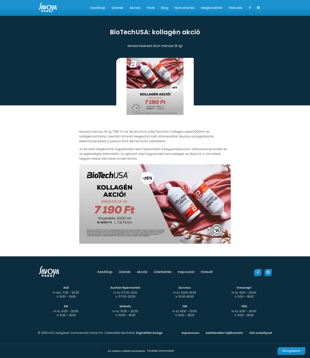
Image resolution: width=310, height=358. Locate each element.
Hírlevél (207, 272)
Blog (164, 8)
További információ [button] (160, 350)
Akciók (135, 8)
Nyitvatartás (185, 8)
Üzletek (117, 8)
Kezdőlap (97, 8)
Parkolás (236, 8)
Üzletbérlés (163, 272)
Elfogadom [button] (291, 351)
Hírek (151, 8)
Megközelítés (211, 8)
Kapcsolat (186, 272)
